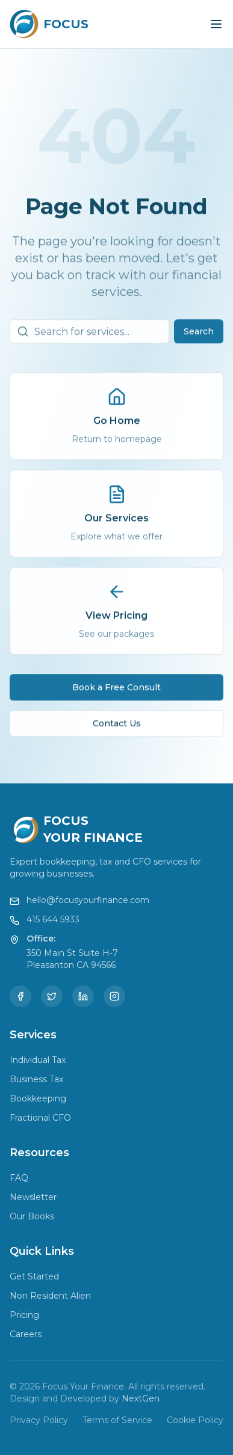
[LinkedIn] (83, 996)
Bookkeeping (38, 1098)
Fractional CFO (40, 1117)
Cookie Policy (195, 1420)
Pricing (24, 1315)
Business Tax (36, 1079)
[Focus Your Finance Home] (49, 24)
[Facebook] (20, 996)
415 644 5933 (52, 919)
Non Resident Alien (50, 1295)
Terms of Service (117, 1420)
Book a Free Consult (116, 689)
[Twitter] (52, 996)
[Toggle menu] (216, 24)
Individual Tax (38, 1060)
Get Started (34, 1276)
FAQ (19, 1177)
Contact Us (117, 725)
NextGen (141, 1398)
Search (199, 333)
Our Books (32, 1216)
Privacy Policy (39, 1420)
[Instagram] (114, 996)
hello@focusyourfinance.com (87, 900)
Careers (26, 1334)
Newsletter (33, 1197)
